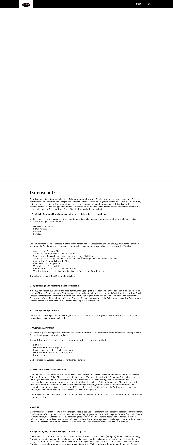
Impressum (82, 433)
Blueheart (102, 441)
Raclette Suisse (80, 441)
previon (122, 441)
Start (138, 4)
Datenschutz (124, 433)
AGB (45, 433)
